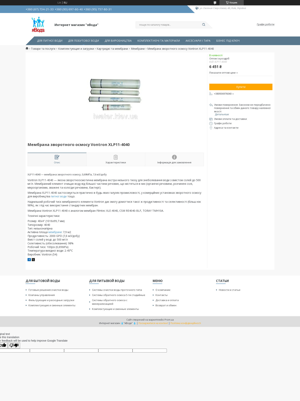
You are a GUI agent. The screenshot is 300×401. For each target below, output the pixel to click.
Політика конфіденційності (185, 323)
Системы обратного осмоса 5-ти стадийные (118, 295)
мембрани (55, 232)
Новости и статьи (229, 290)
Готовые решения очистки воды (48, 290)
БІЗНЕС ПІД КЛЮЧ (228, 40)
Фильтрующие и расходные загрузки (51, 300)
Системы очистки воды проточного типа (117, 290)
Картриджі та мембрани (112, 48)
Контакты (162, 295)
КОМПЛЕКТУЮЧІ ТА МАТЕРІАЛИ (158, 40)
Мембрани (138, 48)
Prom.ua (169, 319)
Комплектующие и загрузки (76, 48)
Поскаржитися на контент (153, 323)
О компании (163, 290)
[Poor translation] (14, 345)
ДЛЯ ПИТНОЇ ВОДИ (49, 40)
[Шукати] (203, 24)
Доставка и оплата (167, 300)
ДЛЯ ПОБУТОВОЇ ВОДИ (83, 40)
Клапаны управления (42, 295)
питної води (59, 196)
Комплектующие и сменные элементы (52, 305)
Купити (240, 87)
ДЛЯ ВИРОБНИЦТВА (118, 40)
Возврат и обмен (166, 305)
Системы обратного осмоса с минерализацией (109, 301)
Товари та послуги (43, 48)
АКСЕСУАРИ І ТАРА (198, 40)
